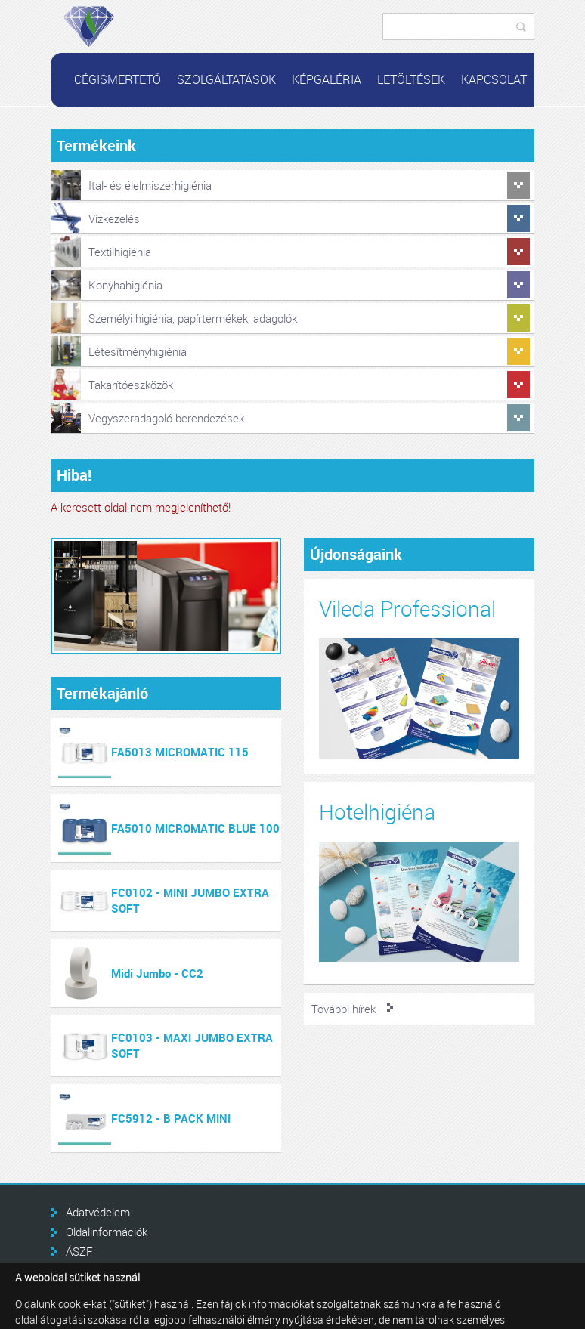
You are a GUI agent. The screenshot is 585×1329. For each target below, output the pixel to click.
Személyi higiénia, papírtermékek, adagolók (192, 318)
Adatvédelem (98, 1211)
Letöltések (411, 79)
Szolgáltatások (226, 79)
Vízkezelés (114, 218)
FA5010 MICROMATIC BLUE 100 (195, 828)
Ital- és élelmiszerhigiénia (150, 185)
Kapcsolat (494, 79)
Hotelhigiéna (377, 812)
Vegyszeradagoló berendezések (166, 417)
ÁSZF (79, 1251)
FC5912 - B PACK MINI (171, 1118)
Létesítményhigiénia (137, 351)
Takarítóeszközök (130, 384)
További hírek (343, 1008)
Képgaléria (326, 79)
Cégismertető (117, 79)
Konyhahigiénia (125, 284)
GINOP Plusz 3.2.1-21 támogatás (147, 1270)
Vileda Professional (407, 609)
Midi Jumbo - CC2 (157, 973)
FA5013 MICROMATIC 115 (180, 751)
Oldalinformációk (106, 1231)
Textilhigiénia (119, 251)
